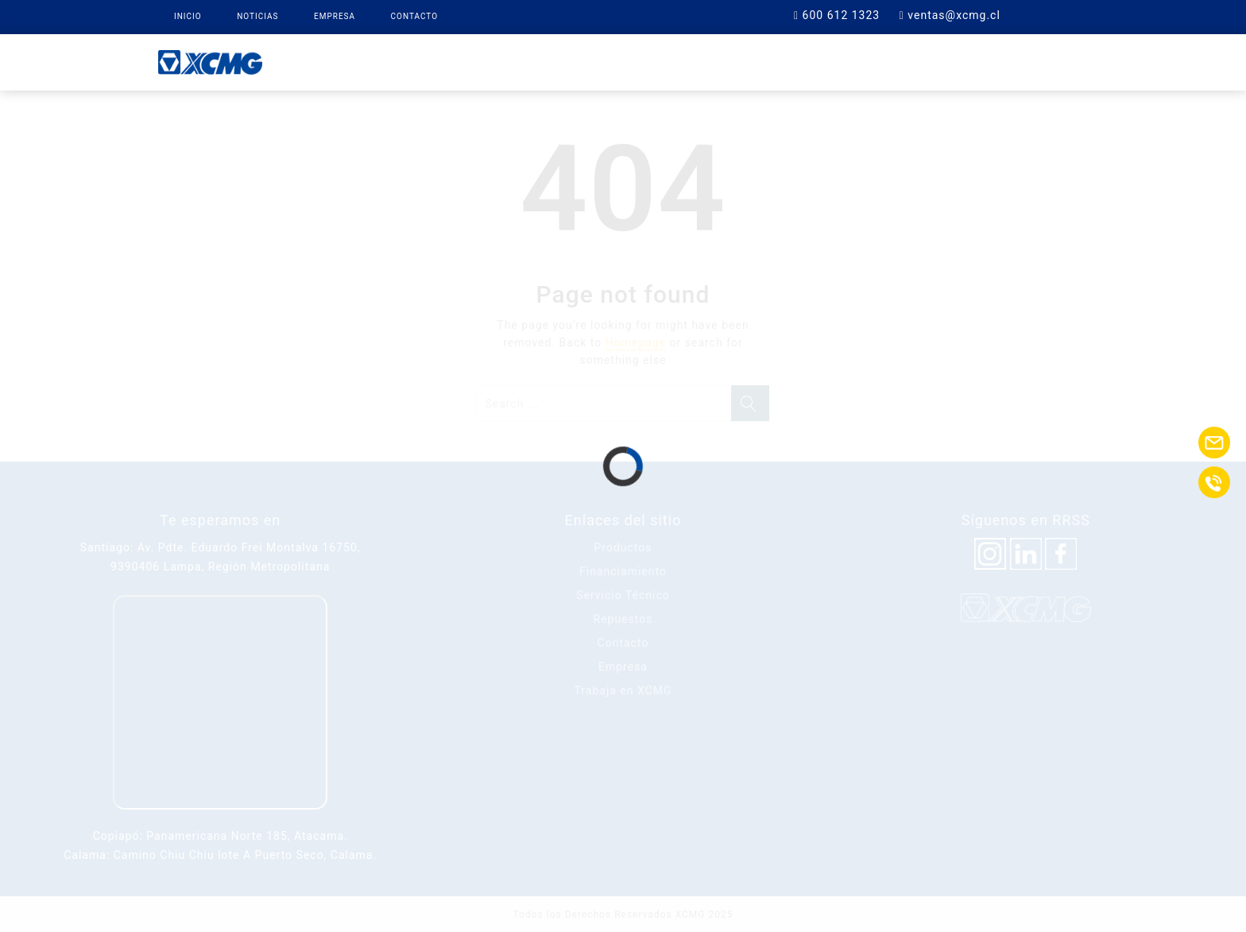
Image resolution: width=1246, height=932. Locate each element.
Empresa (334, 16)
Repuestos (699, 61)
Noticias (257, 16)
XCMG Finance (593, 61)
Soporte (789, 61)
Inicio (188, 16)
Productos (484, 61)
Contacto (415, 16)
